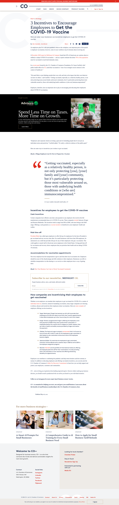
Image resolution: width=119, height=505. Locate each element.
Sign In (96, 9)
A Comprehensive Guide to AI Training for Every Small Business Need (59, 438)
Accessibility (68, 497)
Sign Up (101, 9)
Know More (82, 501)
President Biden (35, 236)
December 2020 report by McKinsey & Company (46, 55)
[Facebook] (70, 44)
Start (38, 9)
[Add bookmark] (85, 44)
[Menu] (16, 6)
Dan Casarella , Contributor (39, 44)
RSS (87, 497)
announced (65, 331)
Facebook (38, 480)
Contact (47, 497)
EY (45, 67)
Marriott (47, 347)
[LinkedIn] (76, 44)
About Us (54, 497)
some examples (79, 306)
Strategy (38, 18)
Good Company (63, 9)
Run (45, 9)
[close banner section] (115, 1)
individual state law (36, 303)
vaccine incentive (56, 225)
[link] (87, 9)
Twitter (37, 478)
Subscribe (80, 285)
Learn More (25, 126)
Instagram (38, 472)
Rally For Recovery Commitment (57, 363)
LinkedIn (38, 475)
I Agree (95, 502)
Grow (51, 9)
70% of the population (82, 57)
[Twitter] (73, 44)
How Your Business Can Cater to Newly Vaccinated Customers (52, 269)
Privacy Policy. (51, 289)
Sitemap (82, 497)
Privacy (61, 497)
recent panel (36, 65)
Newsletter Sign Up (71, 462)
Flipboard (38, 483)
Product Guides (78, 9)
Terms (75, 497)
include (76, 220)
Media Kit (68, 470)
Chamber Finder (70, 454)
